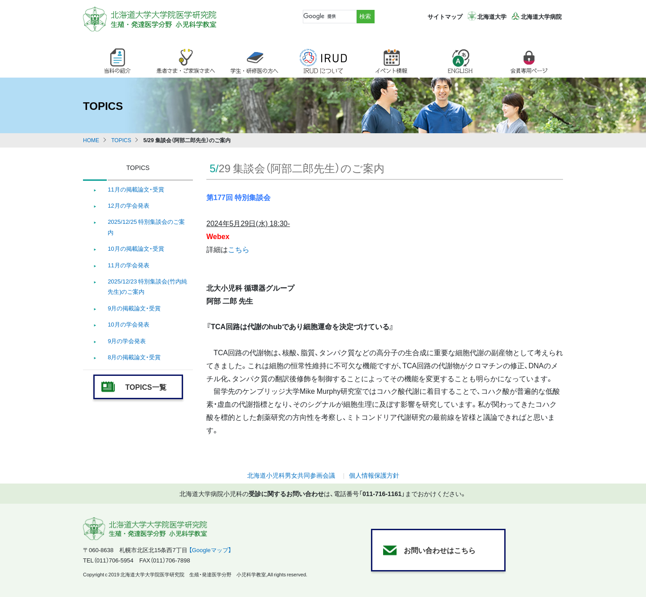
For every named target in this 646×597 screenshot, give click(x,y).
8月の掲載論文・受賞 (134, 357)
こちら (238, 249)
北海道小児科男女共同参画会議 (291, 475)
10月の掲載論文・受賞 (136, 248)
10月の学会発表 (128, 324)
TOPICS (121, 140)
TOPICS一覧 (145, 386)
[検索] (328, 16)
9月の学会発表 (127, 340)
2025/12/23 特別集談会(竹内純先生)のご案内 (147, 286)
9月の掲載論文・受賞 (134, 308)
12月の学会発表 (128, 205)
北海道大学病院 (541, 16)
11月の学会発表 (128, 265)
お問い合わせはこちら (440, 550)
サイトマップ (445, 16)
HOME (91, 140)
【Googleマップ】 (210, 549)
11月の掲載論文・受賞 (136, 189)
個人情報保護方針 (374, 475)
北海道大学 (491, 16)
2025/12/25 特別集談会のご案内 (146, 226)
